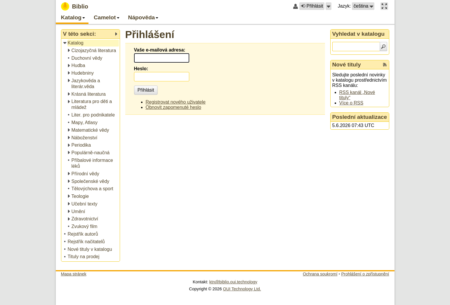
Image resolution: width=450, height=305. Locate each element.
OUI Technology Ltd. (242, 289)
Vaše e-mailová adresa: (159, 49)
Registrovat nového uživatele (176, 102)
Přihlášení (149, 34)
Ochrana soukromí (320, 274)
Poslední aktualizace (359, 117)
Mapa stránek (73, 274)
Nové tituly (346, 64)
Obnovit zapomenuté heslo (173, 107)
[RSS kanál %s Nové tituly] (385, 64)
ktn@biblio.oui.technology (233, 282)
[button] (328, 6)
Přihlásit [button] (312, 6)
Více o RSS (351, 102)
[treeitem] (91, 43)
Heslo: (141, 68)
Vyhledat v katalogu (358, 34)
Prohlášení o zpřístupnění (365, 274)
